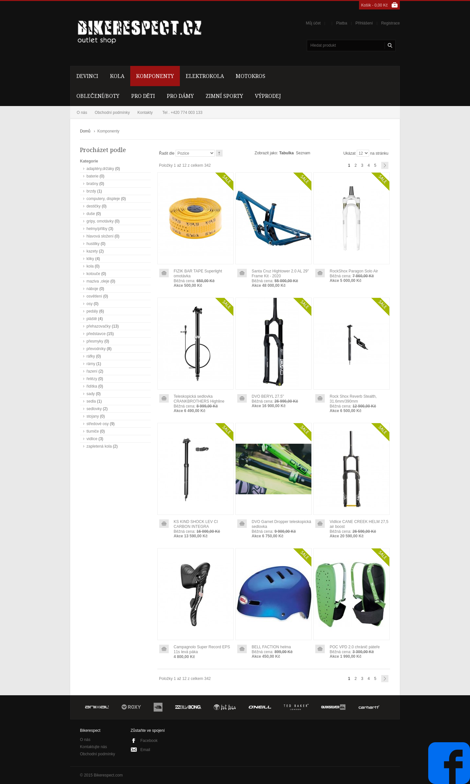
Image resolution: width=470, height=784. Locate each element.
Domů (85, 131)
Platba (341, 23)
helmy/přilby (96, 228)
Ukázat (349, 153)
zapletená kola (99, 446)
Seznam (303, 153)
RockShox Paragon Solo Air (354, 271)
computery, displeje (103, 198)
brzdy (91, 191)
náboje (92, 288)
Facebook (149, 740)
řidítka (91, 386)
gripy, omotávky (100, 221)
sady (90, 394)
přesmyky (94, 341)
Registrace (390, 23)
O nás (82, 112)
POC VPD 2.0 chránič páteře (355, 647)
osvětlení (94, 296)
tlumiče (92, 431)
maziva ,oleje (97, 281)
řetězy (91, 379)
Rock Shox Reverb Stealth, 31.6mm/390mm (353, 399)
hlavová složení (100, 236)
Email (145, 749)
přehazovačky (98, 326)
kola (90, 266)
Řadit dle (166, 153)
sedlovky (94, 409)
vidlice (91, 439)
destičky (93, 206)
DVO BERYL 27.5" (268, 396)
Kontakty (145, 112)
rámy (90, 363)
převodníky (96, 348)
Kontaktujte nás (93, 747)
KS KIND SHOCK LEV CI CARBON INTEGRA (196, 524)
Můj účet (313, 23)
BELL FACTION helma (271, 647)
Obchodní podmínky (112, 112)
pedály (92, 311)
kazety (92, 251)
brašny (92, 183)
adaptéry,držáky (100, 168)
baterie (92, 176)
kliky (90, 258)
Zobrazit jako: (266, 153)
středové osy (97, 424)
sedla (91, 401)
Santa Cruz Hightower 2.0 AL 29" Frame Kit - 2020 (280, 273)
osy (89, 303)
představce (96, 333)
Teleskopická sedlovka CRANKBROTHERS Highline (199, 399)
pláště (91, 318)
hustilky (93, 243)
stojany (92, 416)
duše (90, 213)
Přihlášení (364, 23)
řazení (91, 371)
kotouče (93, 273)
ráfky (90, 356)
